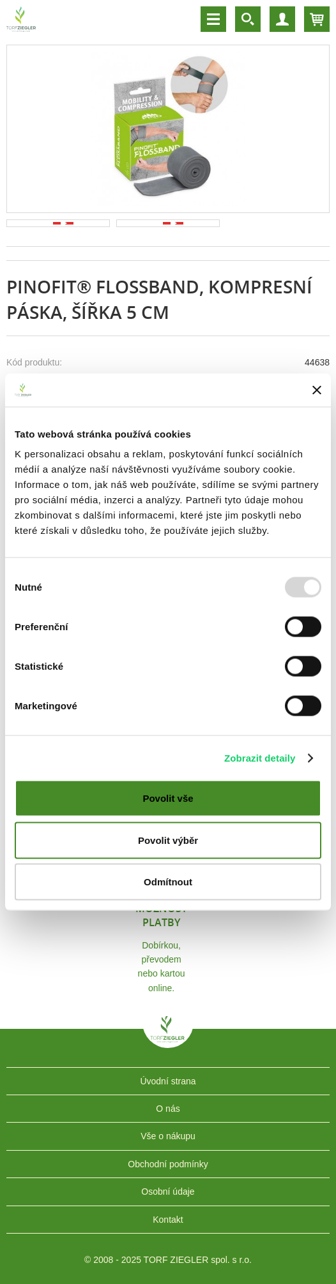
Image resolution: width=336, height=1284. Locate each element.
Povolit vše (167, 798)
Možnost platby (161, 915)
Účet (282, 19)
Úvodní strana (167, 1081)
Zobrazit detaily (260, 757)
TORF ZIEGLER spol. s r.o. (168, 1038)
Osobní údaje (167, 1191)
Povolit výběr (168, 839)
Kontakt (168, 1219)
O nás (167, 1108)
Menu (213, 19)
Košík (317, 19)
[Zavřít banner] (316, 389)
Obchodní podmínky (168, 1164)
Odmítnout (168, 881)
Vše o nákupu (168, 1136)
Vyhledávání (248, 19)
